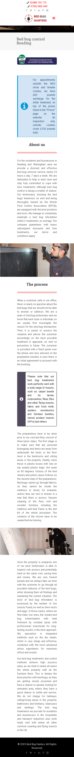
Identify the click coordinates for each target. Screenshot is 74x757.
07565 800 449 (39, 6)
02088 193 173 (38, 2)
